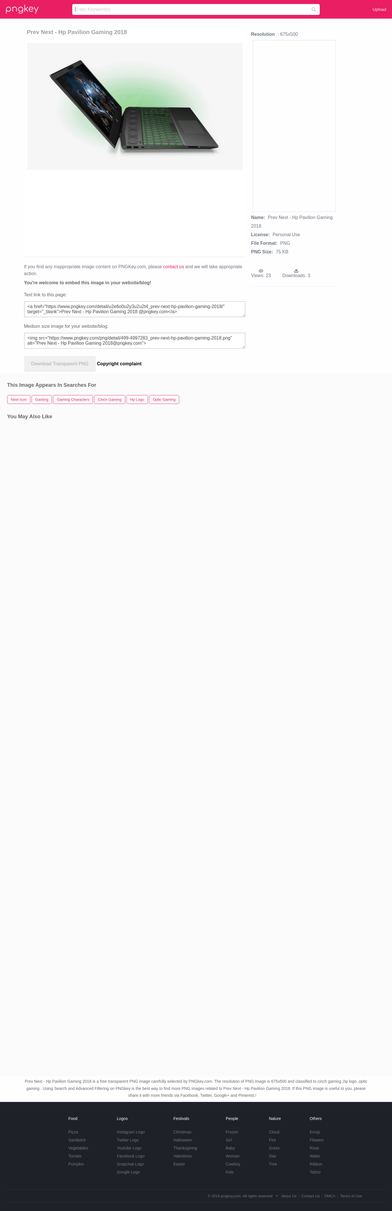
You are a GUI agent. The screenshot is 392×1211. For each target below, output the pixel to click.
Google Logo (128, 1172)
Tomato (74, 1156)
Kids (229, 1172)
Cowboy (233, 1164)
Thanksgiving (185, 1148)
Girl (229, 1140)
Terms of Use (351, 1196)
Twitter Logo (128, 1140)
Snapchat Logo (130, 1164)
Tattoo (315, 1172)
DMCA (329, 1196)
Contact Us (310, 1196)
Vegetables (78, 1148)
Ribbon (316, 1164)
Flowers (317, 1140)
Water (315, 1156)
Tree (273, 1164)
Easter (179, 1164)
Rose (314, 1148)
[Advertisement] (88, 213)
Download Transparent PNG (60, 363)
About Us (288, 1196)
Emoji (315, 1132)
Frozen (232, 1132)
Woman (232, 1156)
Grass (274, 1148)
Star (272, 1156)
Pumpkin (76, 1164)
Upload (379, 9)
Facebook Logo (131, 1156)
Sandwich (77, 1140)
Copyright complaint (119, 363)
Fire (272, 1140)
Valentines (182, 1156)
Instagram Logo (131, 1132)
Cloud (274, 1132)
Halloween (182, 1140)
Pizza (73, 1132)
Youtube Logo (129, 1148)
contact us (173, 266)
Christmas (182, 1132)
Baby (230, 1148)
